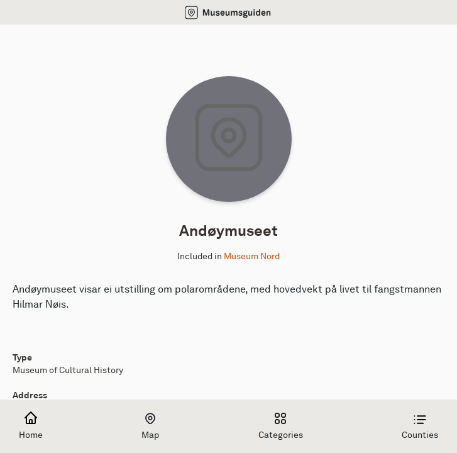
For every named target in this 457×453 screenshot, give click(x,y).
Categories (280, 426)
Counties (419, 426)
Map (150, 426)
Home (31, 426)
